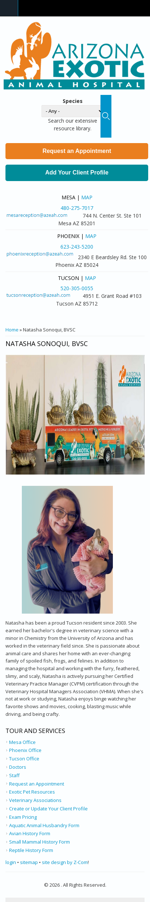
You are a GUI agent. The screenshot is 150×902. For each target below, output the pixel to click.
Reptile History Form (31, 850)
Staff (14, 775)
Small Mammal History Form (39, 841)
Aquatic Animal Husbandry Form (44, 825)
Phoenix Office (25, 750)
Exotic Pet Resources (32, 791)
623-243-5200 (76, 246)
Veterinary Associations (35, 800)
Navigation (9, 8)
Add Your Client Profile (76, 172)
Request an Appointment (77, 151)
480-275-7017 (76, 207)
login (10, 862)
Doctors (17, 767)
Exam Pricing (23, 817)
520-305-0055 (76, 288)
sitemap (29, 862)
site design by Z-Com (65, 862)
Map (86, 197)
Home (12, 329)
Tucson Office (24, 758)
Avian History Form (29, 833)
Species (73, 100)
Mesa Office (22, 742)
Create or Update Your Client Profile (48, 808)
